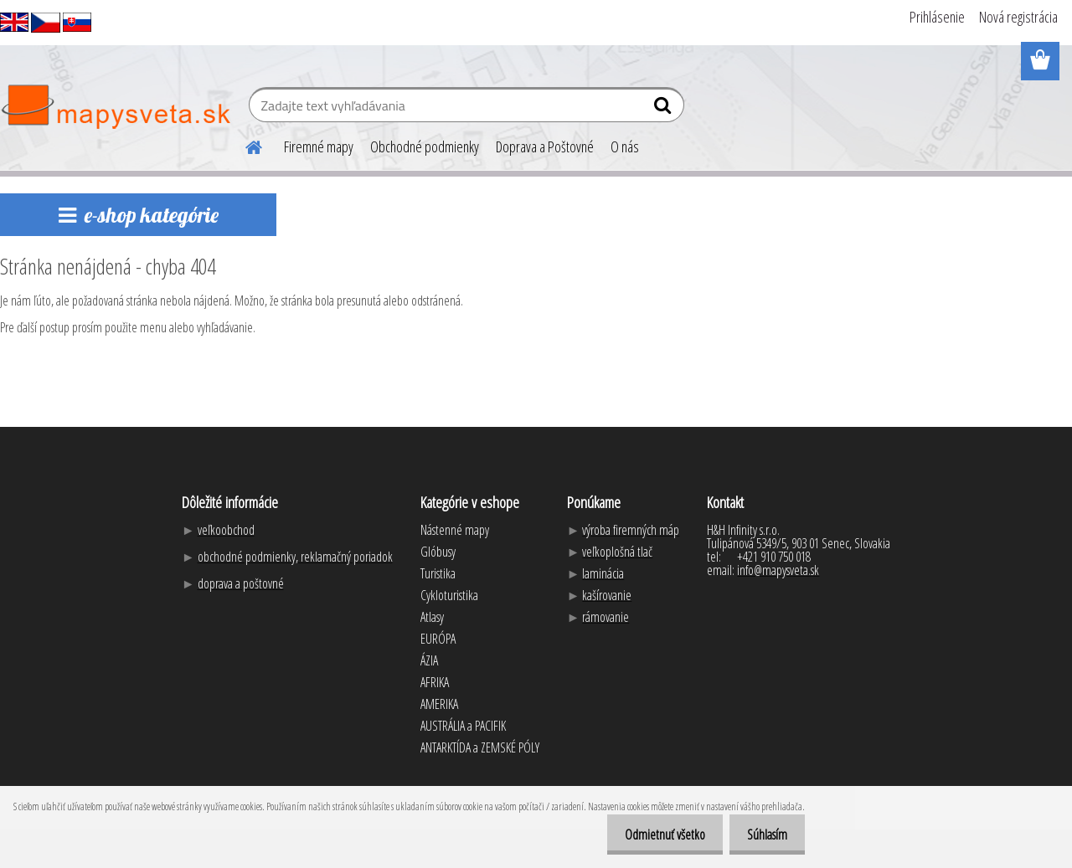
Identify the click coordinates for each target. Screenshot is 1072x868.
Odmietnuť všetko (655, 834)
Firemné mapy (318, 146)
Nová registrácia (1018, 17)
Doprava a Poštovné (545, 146)
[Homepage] (244, 145)
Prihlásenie (937, 17)
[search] (664, 109)
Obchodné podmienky (424, 146)
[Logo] (115, 107)
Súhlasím (764, 834)
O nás (625, 146)
